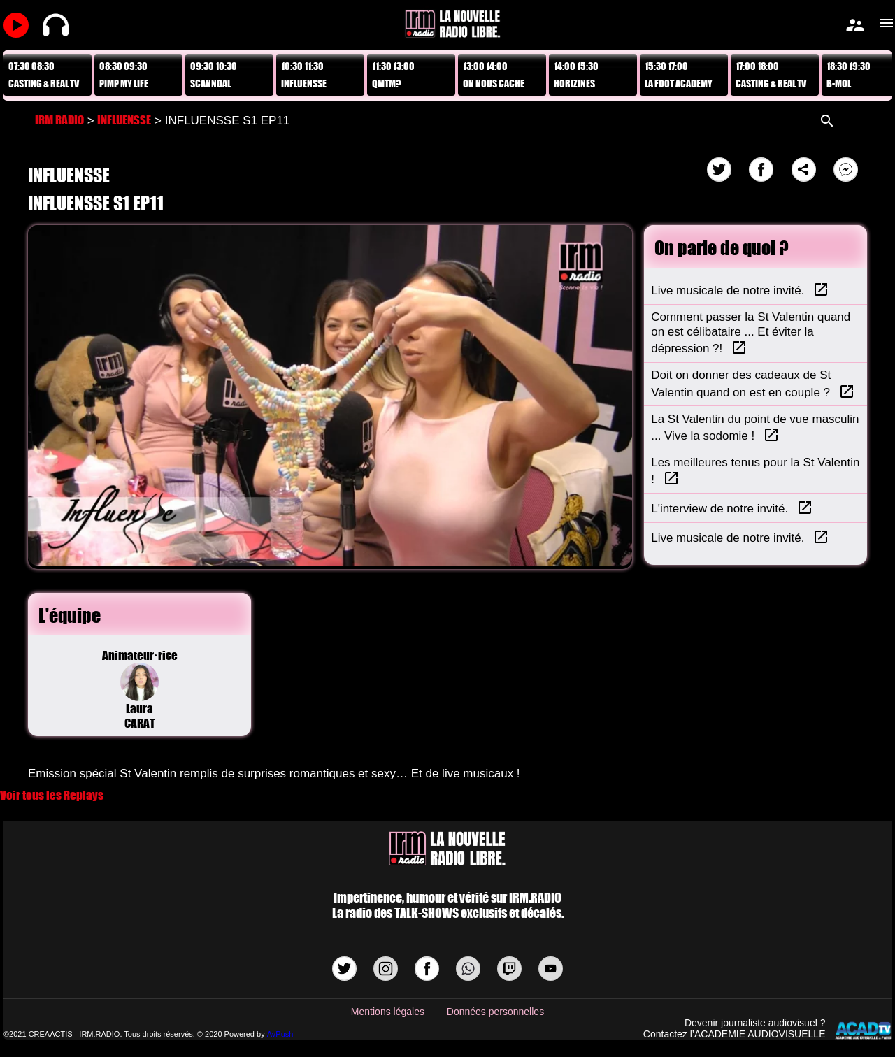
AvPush (280, 1034)
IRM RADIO (59, 120)
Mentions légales (387, 1011)
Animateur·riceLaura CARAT (139, 689)
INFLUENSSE (124, 120)
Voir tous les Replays (51, 795)
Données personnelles (495, 1011)
